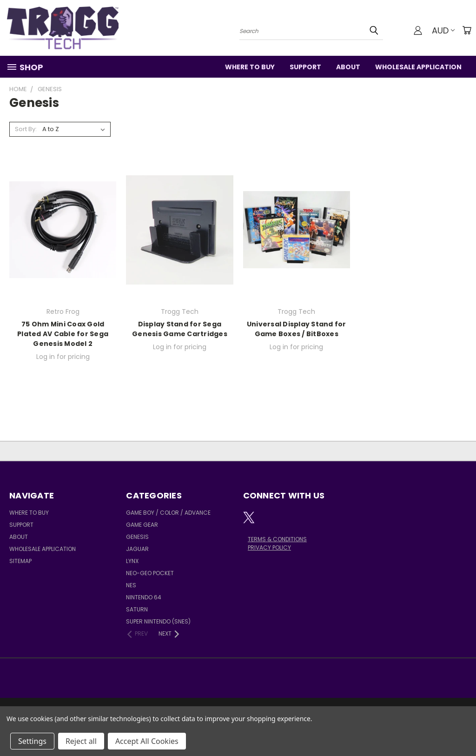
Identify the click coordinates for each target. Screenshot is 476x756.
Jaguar (137, 549)
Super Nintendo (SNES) (158, 621)
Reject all (81, 741)
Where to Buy (250, 67)
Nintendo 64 (143, 597)
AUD (443, 30)
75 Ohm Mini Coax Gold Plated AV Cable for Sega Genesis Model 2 (62, 333)
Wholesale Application (418, 67)
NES (131, 585)
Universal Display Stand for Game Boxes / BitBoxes (296, 328)
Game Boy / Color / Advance (168, 513)
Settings (32, 741)
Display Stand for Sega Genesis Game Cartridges (179, 328)
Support (305, 67)
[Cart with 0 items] (466, 30)
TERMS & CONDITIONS (277, 539)
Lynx (132, 561)
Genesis (137, 537)
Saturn (137, 609)
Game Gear (142, 525)
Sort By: (26, 129)
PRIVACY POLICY (269, 547)
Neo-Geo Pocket (150, 573)
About (348, 67)
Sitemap (20, 561)
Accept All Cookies (146, 741)
